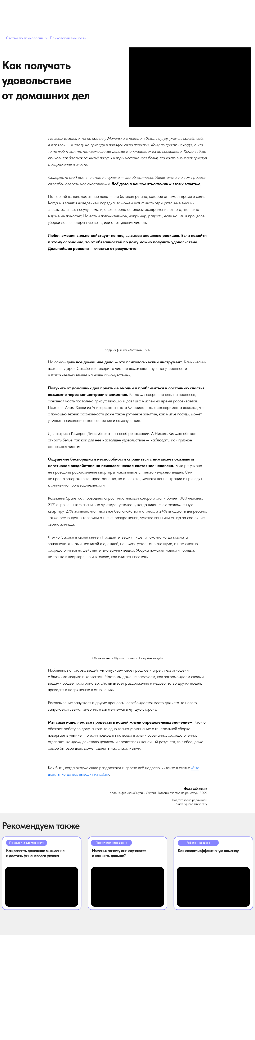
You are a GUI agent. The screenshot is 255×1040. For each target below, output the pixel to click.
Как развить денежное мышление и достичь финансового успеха (35, 853)
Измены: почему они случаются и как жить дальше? (119, 853)
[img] (41, 887)
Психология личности (68, 38)
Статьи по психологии (24, 38)
